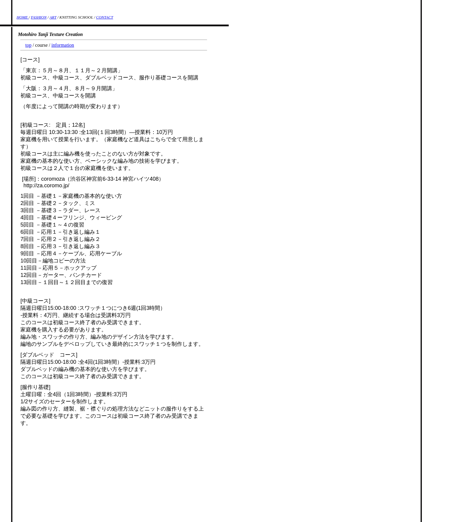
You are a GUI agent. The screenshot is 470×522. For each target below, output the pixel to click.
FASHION (38, 17)
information (63, 45)
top (28, 45)
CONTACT (104, 17)
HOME (22, 17)
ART (52, 17)
